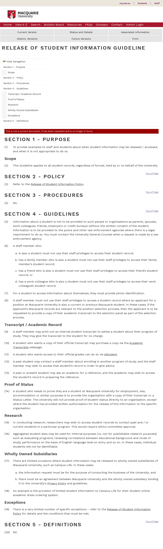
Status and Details (81, 32)
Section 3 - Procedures (16, 83)
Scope (11, 72)
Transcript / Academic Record (24, 94)
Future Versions (81, 38)
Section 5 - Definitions (16, 121)
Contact (117, 24)
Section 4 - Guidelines (15, 88)
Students (142, 3)
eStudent (110, 354)
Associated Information (135, 32)
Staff (156, 3)
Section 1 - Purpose (14, 67)
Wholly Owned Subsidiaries (23, 110)
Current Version (27, 32)
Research (13, 104)
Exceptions (14, 115)
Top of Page (152, 173)
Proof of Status (16, 99)
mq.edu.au (124, 3)
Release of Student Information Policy (57, 184)
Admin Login (134, 24)
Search (35, 24)
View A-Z (21, 24)
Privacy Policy (56, 483)
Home (8, 24)
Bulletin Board (54, 24)
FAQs (88, 24)
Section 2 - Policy (13, 77)
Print (135, 38)
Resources (74, 24)
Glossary (102, 24)
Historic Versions (27, 38)
